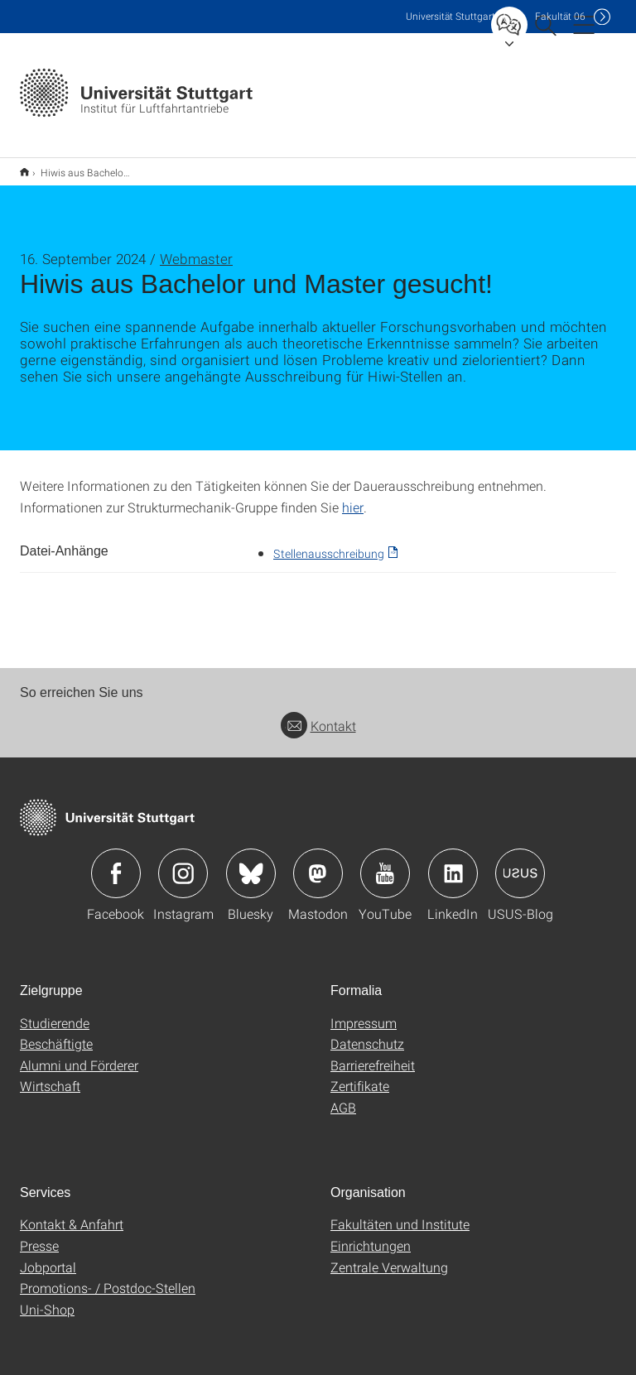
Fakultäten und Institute (400, 1213)
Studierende (54, 1012)
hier (353, 496)
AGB (343, 1096)
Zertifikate (359, 1075)
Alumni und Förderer (79, 1054)
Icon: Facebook (116, 862)
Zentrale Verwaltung (389, 1256)
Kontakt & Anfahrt (71, 1213)
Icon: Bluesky (251, 862)
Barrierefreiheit (372, 1054)
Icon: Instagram (183, 862)
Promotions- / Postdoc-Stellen (107, 1277)
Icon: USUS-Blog (520, 862)
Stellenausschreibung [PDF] (328, 542)
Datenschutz (367, 1032)
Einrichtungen (370, 1234)
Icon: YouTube (385, 862)
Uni (450, 16)
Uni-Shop (47, 1298)
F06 (560, 16)
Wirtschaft (50, 1075)
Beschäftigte (56, 1032)
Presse (39, 1234)
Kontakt (318, 715)
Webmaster (196, 247)
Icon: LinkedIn (453, 862)
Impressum (363, 1012)
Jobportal (48, 1256)
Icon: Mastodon (318, 862)
